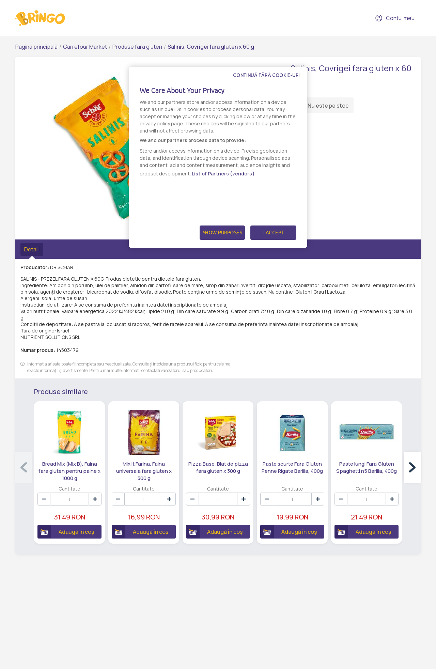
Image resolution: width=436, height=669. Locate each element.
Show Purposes (222, 232)
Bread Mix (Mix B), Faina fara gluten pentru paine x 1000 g (69, 471)
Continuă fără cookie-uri (266, 75)
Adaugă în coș (65, 531)
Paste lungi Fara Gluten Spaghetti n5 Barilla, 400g (366, 467)
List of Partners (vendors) (223, 173)
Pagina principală (36, 46)
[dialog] (218, 157)
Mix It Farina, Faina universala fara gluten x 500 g (144, 471)
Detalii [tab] (32, 249)
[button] (412, 467)
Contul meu (395, 18)
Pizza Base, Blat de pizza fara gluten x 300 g (218, 467)
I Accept (273, 232)
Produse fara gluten (137, 46)
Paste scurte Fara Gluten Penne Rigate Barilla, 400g (292, 467)
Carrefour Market (85, 46)
